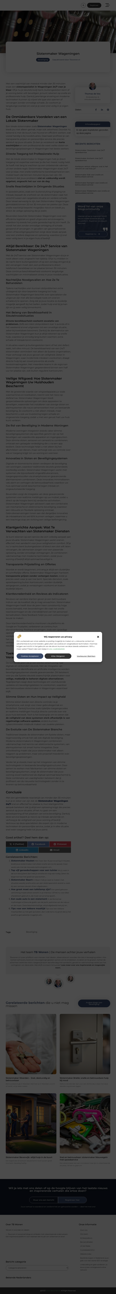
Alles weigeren (58, 656)
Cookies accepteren (30, 656)
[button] (98, 637)
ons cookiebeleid (56, 649)
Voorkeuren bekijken (86, 656)
